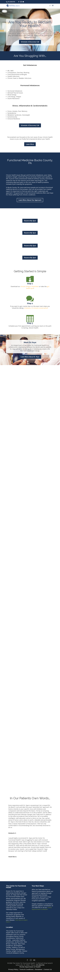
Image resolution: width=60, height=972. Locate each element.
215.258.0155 (11, 2)
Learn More (30, 144)
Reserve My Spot (30, 221)
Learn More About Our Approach (30, 200)
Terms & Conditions (26, 969)
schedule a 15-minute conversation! (36, 308)
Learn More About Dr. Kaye (30, 357)
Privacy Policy (13, 969)
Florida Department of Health (30, 967)
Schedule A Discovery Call (30, 42)
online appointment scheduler (42, 908)
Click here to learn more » (16, 921)
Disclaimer (38, 969)
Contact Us (48, 969)
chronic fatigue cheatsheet (30, 286)
